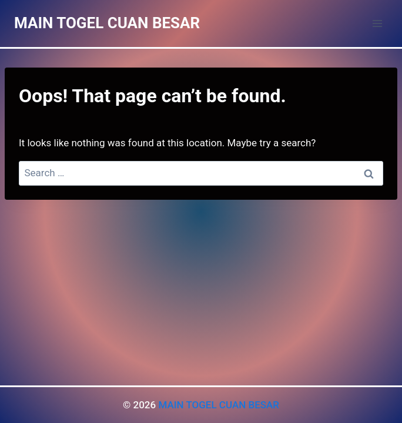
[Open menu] (377, 23)
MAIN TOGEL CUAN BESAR (218, 405)
